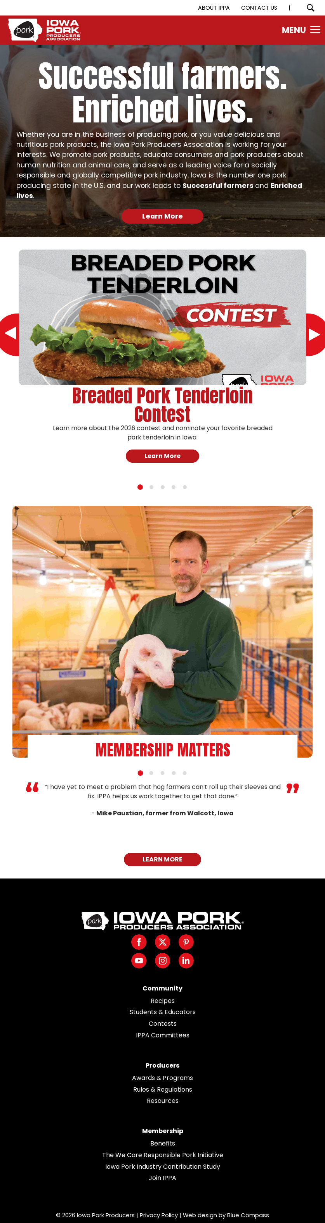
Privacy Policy (159, 1215)
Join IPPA (162, 1177)
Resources (163, 1100)
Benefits (162, 1143)
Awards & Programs (162, 1077)
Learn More (162, 216)
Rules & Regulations (162, 1089)
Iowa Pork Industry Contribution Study (162, 1166)
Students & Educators (163, 1012)
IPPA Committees (162, 1035)
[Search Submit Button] (310, 8)
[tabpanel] (162, 365)
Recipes (163, 1000)
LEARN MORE (162, 859)
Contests (163, 1023)
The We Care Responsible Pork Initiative (162, 1155)
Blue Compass (248, 1215)
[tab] (140, 487)
